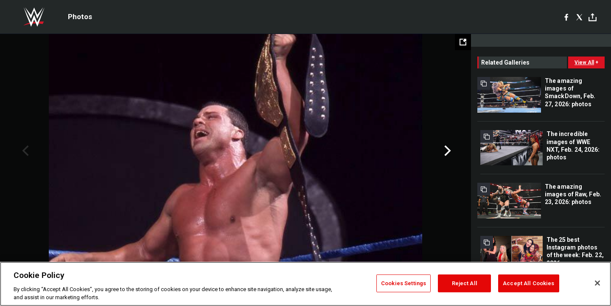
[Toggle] (592, 17)
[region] (305, 284)
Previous (24, 151)
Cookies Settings (403, 283)
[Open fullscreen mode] (463, 42)
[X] (579, 17)
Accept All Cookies (528, 283)
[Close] (597, 283)
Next (446, 151)
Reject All (464, 283)
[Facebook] (566, 17)
